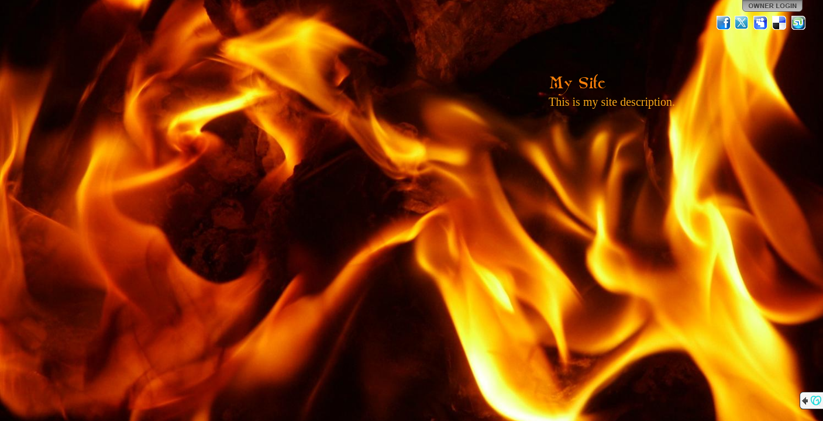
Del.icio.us (780, 23)
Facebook (723, 23)
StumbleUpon (798, 23)
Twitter (742, 23)
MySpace (761, 23)
